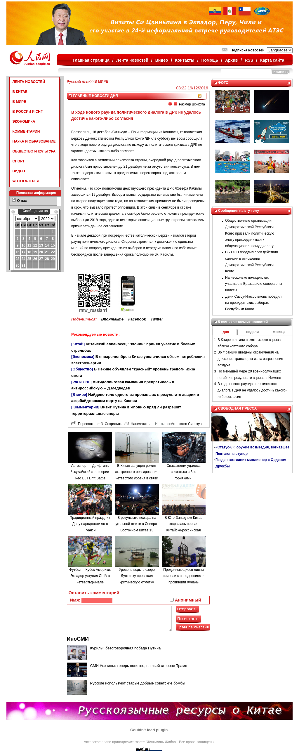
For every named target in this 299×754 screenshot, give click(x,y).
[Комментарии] (85, 407)
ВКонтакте (112, 319)
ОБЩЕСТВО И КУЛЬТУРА (34, 151)
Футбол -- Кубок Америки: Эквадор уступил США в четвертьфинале (90, 576)
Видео (161, 60)
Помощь (209, 60)
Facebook (137, 319)
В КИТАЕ (20, 92)
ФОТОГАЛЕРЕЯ (26, 181)
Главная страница (91, 60)
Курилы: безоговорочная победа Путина (125, 648)
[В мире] (79, 394)
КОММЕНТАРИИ (26, 131)
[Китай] (78, 344)
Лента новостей (132, 60)
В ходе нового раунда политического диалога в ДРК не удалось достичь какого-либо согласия (252, 390)
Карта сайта (272, 60)
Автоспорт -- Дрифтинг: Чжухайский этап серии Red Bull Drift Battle (90, 472)
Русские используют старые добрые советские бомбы (137, 683)
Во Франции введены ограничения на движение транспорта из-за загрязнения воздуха (250, 358)
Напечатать (137, 424)
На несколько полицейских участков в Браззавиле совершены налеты (253, 283)
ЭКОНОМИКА (24, 121)
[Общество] (82, 369)
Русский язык (79, 81)
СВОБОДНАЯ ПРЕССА (237, 408)
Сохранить (109, 424)
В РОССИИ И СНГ (28, 112)
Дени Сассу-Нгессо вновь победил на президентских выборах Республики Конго (253, 302)
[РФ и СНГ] (81, 382)
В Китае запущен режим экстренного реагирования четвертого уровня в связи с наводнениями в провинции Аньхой (137, 478)
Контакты (184, 60)
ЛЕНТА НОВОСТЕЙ (29, 82)
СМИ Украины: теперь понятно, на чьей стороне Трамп (138, 665)
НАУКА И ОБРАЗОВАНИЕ (34, 141)
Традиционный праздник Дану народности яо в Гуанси (90, 524)
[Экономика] (82, 356)
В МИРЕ (19, 102)
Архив (231, 60)
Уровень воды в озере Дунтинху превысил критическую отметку (137, 576)
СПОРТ (19, 161)
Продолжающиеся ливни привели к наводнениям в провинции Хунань (183, 576)
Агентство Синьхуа (186, 424)
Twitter (157, 319)
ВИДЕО (19, 171)
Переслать (83, 424)
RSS (249, 60)
